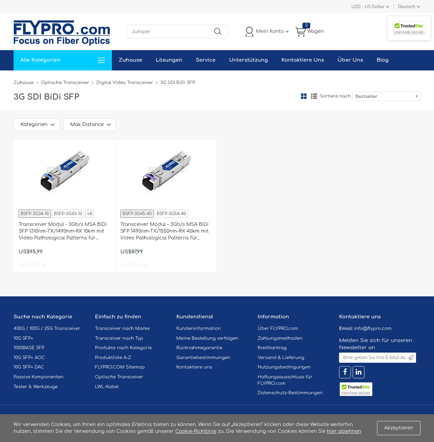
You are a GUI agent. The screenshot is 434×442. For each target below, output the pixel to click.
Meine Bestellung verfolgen (207, 338)
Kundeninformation (198, 328)
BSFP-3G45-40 (137, 213)
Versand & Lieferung (281, 357)
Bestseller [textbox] (366, 96)
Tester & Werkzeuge (36, 386)
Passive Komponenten (38, 377)
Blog (383, 60)
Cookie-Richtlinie (196, 431)
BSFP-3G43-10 (68, 213)
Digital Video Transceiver (124, 82)
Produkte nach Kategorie (123, 347)
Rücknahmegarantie (199, 347)
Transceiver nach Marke (122, 328)
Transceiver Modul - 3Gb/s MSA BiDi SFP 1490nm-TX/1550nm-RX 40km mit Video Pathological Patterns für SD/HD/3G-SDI (164, 231)
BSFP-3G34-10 (35, 213)
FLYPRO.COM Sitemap (120, 367)
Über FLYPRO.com (278, 328)
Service (205, 60)
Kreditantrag (272, 347)
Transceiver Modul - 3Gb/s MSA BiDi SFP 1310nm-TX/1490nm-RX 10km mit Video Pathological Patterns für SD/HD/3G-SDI (63, 231)
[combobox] (386, 96)
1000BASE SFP (29, 347)
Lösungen (169, 60)
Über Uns (350, 60)
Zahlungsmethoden (280, 338)
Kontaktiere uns (194, 367)
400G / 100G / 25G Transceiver (47, 328)
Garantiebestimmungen (203, 357)
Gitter (304, 96)
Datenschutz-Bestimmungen (290, 393)
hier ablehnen (344, 431)
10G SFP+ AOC (29, 357)
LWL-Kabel (107, 386)
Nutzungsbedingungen (284, 367)
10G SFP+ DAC (29, 367)
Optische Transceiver (65, 82)
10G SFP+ (23, 338)
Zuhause (130, 60)
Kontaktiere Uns (302, 60)
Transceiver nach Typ (119, 338)
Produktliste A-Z (113, 357)
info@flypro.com (373, 328)
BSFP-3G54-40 (171, 213)
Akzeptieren (398, 427)
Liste (314, 96)
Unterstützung (248, 60)
